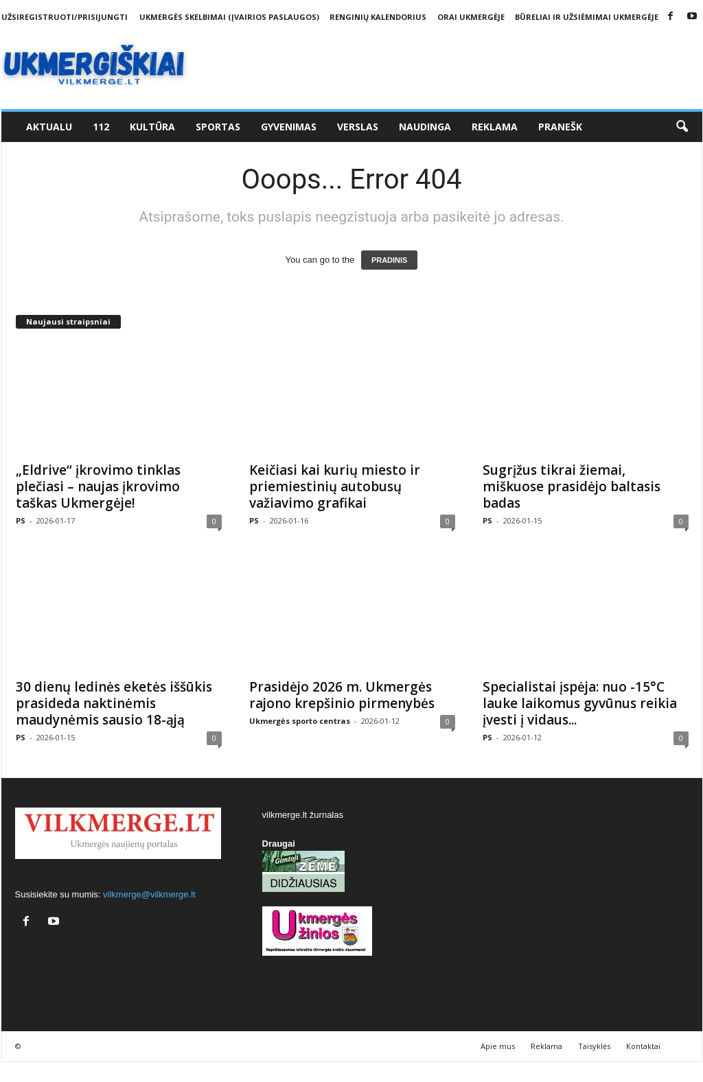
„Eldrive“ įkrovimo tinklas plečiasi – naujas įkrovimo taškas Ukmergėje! (98, 486)
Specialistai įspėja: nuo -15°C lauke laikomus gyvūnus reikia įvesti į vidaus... (580, 703)
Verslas (357, 126)
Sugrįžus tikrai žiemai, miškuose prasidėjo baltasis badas (571, 486)
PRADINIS (389, 260)
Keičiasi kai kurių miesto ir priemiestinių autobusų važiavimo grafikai (334, 486)
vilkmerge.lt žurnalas (303, 815)
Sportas (218, 126)
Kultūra (152, 126)
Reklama (495, 126)
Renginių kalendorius (378, 17)
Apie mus (498, 1046)
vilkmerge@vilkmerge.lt (149, 894)
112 (101, 126)
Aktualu (49, 126)
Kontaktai (643, 1046)
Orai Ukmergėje (471, 17)
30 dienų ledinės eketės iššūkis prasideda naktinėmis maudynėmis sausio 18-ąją (114, 703)
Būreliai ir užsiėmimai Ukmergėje (586, 17)
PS (20, 520)
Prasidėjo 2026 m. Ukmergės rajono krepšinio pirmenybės (342, 695)
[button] (682, 127)
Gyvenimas (288, 126)
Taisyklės (594, 1046)
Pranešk (560, 126)
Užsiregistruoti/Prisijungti (64, 17)
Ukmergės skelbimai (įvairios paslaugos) (229, 17)
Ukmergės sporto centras (299, 721)
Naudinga (425, 126)
